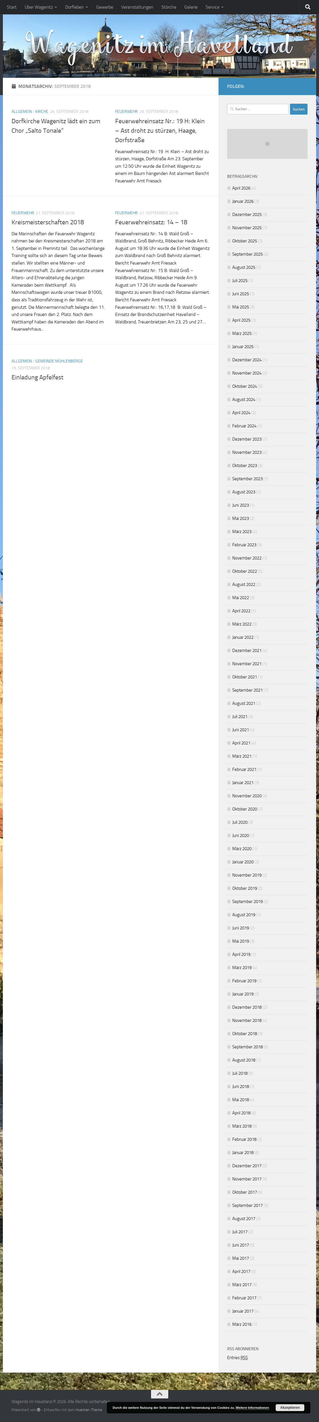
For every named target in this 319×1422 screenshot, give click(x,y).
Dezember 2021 (247, 650)
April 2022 (241, 610)
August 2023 (243, 492)
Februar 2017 (244, 1298)
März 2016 (242, 1324)
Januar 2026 (243, 201)
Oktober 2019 (244, 888)
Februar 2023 (244, 544)
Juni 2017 (240, 1245)
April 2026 (241, 188)
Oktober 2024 (244, 386)
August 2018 (243, 1060)
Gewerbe (104, 7)
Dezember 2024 (247, 359)
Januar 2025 (243, 346)
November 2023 (247, 452)
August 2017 (243, 1218)
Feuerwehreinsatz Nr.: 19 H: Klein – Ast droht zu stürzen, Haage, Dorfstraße (160, 130)
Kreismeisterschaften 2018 (47, 222)
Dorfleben (74, 7)
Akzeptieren (290, 1408)
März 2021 (242, 756)
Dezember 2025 (247, 214)
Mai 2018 (240, 1099)
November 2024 (247, 373)
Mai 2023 (240, 518)
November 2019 (247, 875)
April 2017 (241, 1271)
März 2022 (242, 624)
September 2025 (247, 254)
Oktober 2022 (244, 571)
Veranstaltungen (137, 7)
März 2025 (242, 333)
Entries (237, 1357)
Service (212, 7)
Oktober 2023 (244, 465)
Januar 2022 (243, 637)
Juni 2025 (240, 293)
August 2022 (243, 584)
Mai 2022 (240, 597)
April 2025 (241, 320)
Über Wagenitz (39, 7)
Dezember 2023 (247, 439)
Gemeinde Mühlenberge (59, 361)
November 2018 (247, 1020)
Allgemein (21, 111)
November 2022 (247, 558)
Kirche (41, 111)
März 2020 (242, 848)
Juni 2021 (240, 729)
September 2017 (247, 1205)
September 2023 (247, 478)
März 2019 (242, 967)
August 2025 (243, 267)
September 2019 (247, 901)
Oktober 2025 (244, 241)
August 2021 (243, 703)
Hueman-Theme (89, 1410)
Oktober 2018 (244, 1033)
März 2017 (242, 1284)
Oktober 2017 (244, 1192)
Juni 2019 (240, 928)
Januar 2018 (243, 1152)
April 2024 (241, 412)
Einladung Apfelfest (37, 377)
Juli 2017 (240, 1231)
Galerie (191, 7)
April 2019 (241, 954)
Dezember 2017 (247, 1165)
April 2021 (241, 743)
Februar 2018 (244, 1139)
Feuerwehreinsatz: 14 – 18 (151, 222)
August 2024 (243, 399)
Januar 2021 (243, 782)
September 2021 (247, 690)
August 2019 (243, 914)
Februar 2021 (244, 769)
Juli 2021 (240, 716)
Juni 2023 (240, 505)
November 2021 (247, 663)
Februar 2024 (244, 426)
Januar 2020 (243, 862)
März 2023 (242, 531)
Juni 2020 (240, 835)
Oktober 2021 (244, 677)
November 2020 (247, 795)
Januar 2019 (243, 994)
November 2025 (247, 227)
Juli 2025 (240, 280)
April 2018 (241, 1113)
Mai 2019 (240, 941)
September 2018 (247, 1046)
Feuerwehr (126, 111)
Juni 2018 (240, 1086)
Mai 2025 (240, 307)
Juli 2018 (240, 1073)
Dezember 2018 (247, 1007)
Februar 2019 (244, 980)
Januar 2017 (243, 1311)
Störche (168, 7)
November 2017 (247, 1179)
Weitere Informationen (252, 1407)
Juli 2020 (240, 822)
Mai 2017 (240, 1258)
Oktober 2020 (244, 809)
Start (12, 7)
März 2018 (242, 1126)
